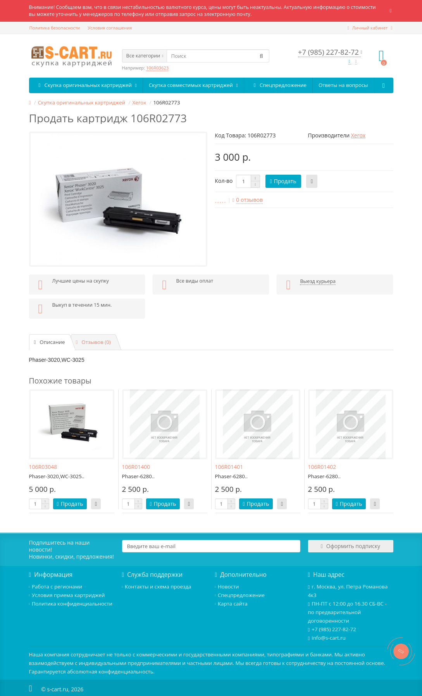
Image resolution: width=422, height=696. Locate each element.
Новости (227, 586)
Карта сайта (231, 603)
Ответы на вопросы (343, 85)
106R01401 (229, 466)
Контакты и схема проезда (156, 586)
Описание (49, 341)
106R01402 (322, 466)
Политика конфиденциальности (71, 603)
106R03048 (43, 466)
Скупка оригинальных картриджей (86, 85)
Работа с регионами (55, 586)
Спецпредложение (278, 85)
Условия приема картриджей (67, 595)
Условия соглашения (110, 28)
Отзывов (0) (93, 341)
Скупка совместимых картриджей (193, 85)
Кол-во (224, 180)
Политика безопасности (54, 28)
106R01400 (136, 466)
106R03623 (157, 68)
